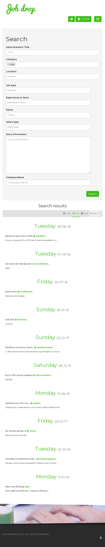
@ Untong (21, 319)
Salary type (12, 122)
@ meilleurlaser (43, 347)
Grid (84, 213)
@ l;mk (25, 486)
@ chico (31, 431)
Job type (11, 85)
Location (11, 71)
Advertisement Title (18, 47)
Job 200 (10, 319)
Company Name (15, 177)
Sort (94, 213)
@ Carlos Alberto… (38, 264)
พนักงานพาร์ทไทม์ (13, 486)
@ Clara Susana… (42, 375)
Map (67, 213)
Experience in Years (17, 97)
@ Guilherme (25, 291)
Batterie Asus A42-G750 (19, 236)
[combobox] (52, 64)
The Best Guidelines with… (21, 459)
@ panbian (39, 236)
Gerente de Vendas (16, 264)
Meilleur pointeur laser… (19, 347)
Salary (9, 109)
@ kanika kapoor (46, 459)
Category (11, 59)
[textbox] (17, 64)
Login (83, 19)
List (76, 213)
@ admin (35, 403)
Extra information (16, 134)
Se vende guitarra (16, 431)
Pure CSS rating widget (19, 375)
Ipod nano (11, 291)
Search (93, 193)
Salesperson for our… (18, 403)
